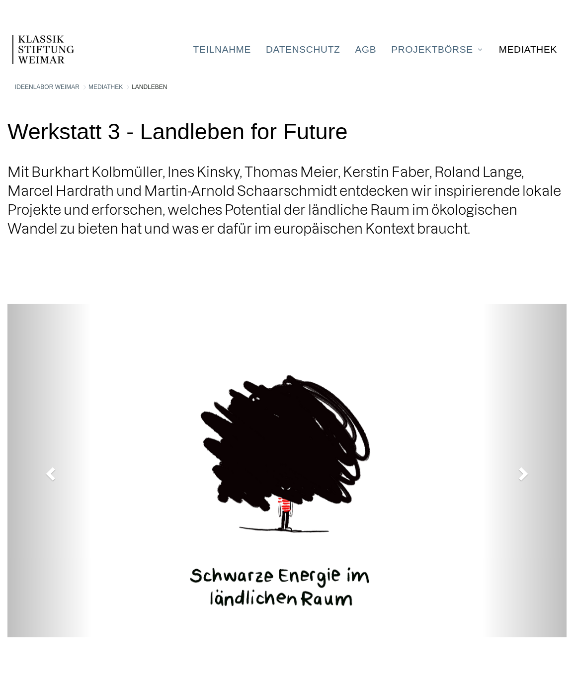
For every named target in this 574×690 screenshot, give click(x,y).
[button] (49, 470)
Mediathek (105, 87)
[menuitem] (222, 49)
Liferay (67, 667)
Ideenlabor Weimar (47, 87)
